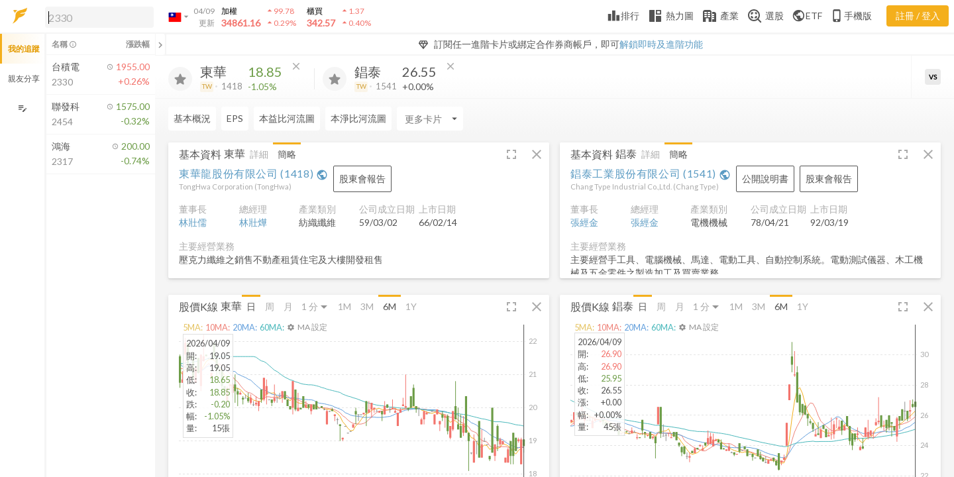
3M (367, 306)
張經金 (584, 222)
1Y (411, 306)
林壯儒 (193, 222)
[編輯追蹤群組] (22, 108)
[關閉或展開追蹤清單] (160, 44)
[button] (97, 16)
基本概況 (192, 118)
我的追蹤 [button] (24, 49)
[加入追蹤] (180, 79)
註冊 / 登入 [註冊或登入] (918, 15)
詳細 (259, 154)
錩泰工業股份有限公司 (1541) (650, 173)
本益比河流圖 (287, 118)
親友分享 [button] (24, 78)
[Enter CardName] (430, 119)
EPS (235, 118)
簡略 (287, 154)
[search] (99, 17)
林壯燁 (253, 222)
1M (344, 306)
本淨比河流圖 (358, 118)
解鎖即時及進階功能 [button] (661, 44)
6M (389, 306)
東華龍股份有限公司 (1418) (253, 173)
